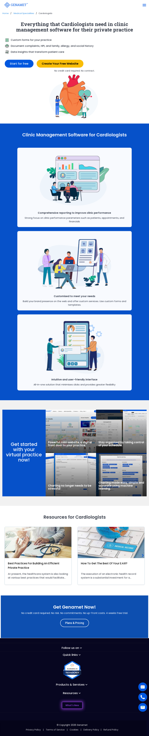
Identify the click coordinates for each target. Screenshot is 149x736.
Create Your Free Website (60, 64)
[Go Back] (15, 5)
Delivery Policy (91, 729)
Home (5, 13)
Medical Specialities (24, 13)
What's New (72, 705)
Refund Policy (110, 729)
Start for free (19, 64)
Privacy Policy (33, 729)
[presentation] (6, 555)
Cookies (74, 729)
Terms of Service (55, 729)
